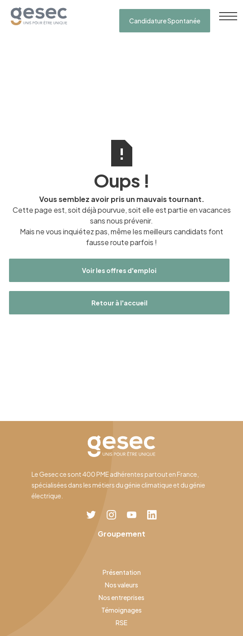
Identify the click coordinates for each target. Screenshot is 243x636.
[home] (36, 16)
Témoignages (121, 610)
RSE (121, 622)
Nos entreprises (121, 597)
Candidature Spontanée (164, 21)
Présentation (122, 572)
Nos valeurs (121, 585)
